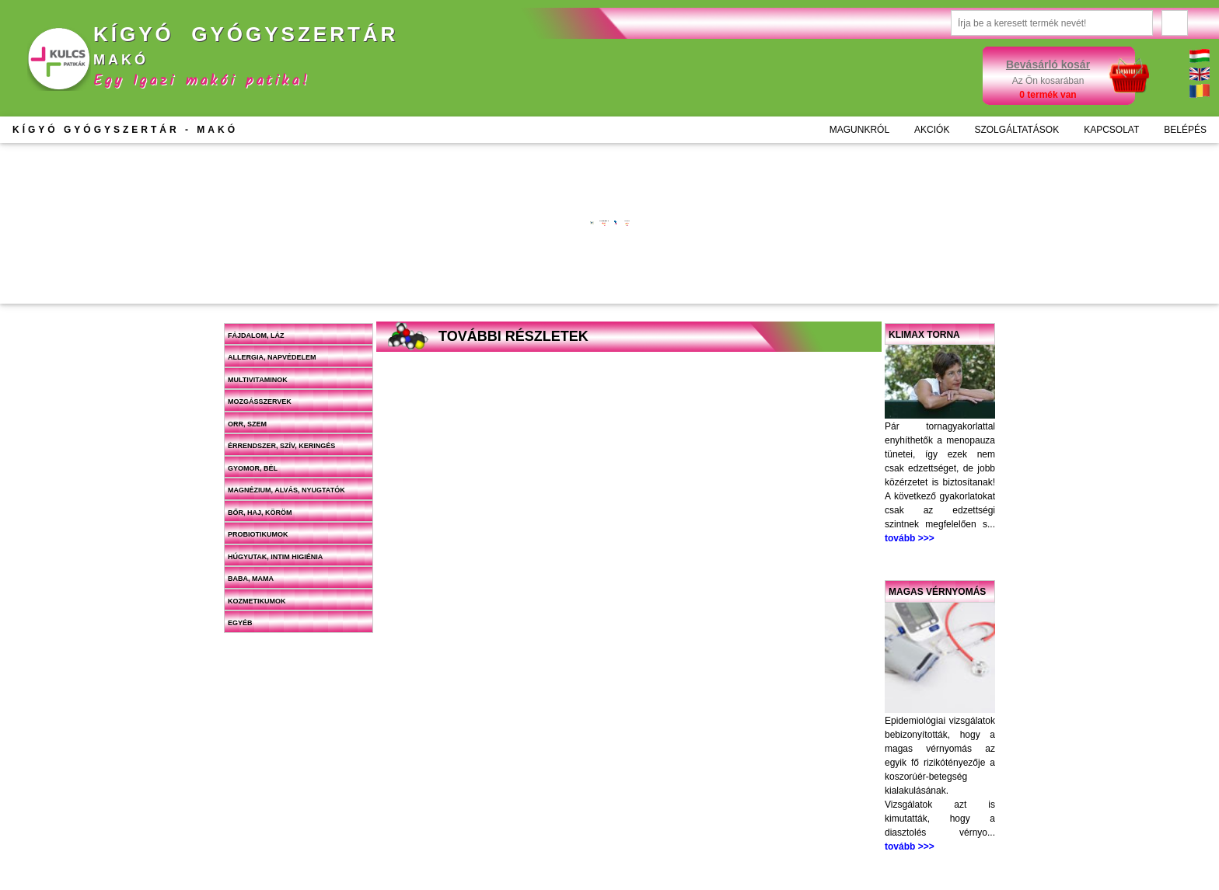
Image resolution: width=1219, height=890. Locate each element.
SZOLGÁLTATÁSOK (1016, 129)
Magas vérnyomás (937, 591)
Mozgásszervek (260, 401)
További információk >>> (460, 232)
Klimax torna (924, 334)
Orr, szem (247, 424)
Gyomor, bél (253, 468)
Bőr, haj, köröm (260, 512)
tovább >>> (909, 538)
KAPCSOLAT (1111, 129)
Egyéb (240, 623)
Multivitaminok (258, 380)
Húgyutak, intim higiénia (275, 557)
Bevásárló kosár (1048, 64)
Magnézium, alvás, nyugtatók (286, 490)
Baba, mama (251, 578)
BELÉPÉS (1185, 129)
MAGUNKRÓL (859, 129)
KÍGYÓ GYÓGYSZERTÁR (125, 129)
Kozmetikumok (257, 601)
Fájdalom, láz (256, 335)
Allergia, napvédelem (272, 357)
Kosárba (482, 280)
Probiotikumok (258, 534)
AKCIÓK (931, 129)
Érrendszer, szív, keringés (281, 446)
